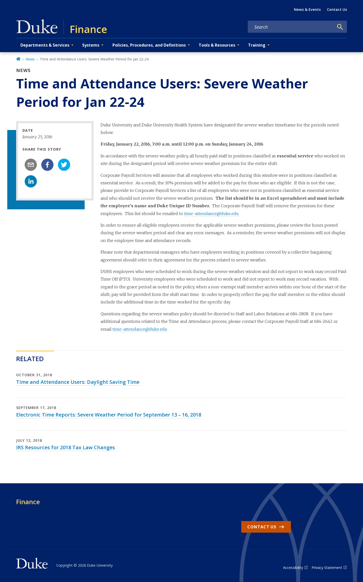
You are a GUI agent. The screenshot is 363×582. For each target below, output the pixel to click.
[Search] (340, 26)
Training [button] (256, 45)
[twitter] (64, 164)
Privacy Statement (327, 567)
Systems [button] (90, 45)
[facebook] (47, 164)
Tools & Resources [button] (217, 45)
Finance (28, 501)
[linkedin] (30, 181)
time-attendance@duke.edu (211, 213)
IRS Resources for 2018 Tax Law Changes (65, 447)
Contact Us (337, 9)
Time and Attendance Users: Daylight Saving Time (77, 382)
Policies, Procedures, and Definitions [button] (149, 45)
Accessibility (293, 567)
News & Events (307, 9)
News (30, 59)
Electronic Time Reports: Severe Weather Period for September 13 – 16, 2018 (108, 414)
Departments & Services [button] (44, 45)
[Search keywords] (291, 27)
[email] (30, 164)
